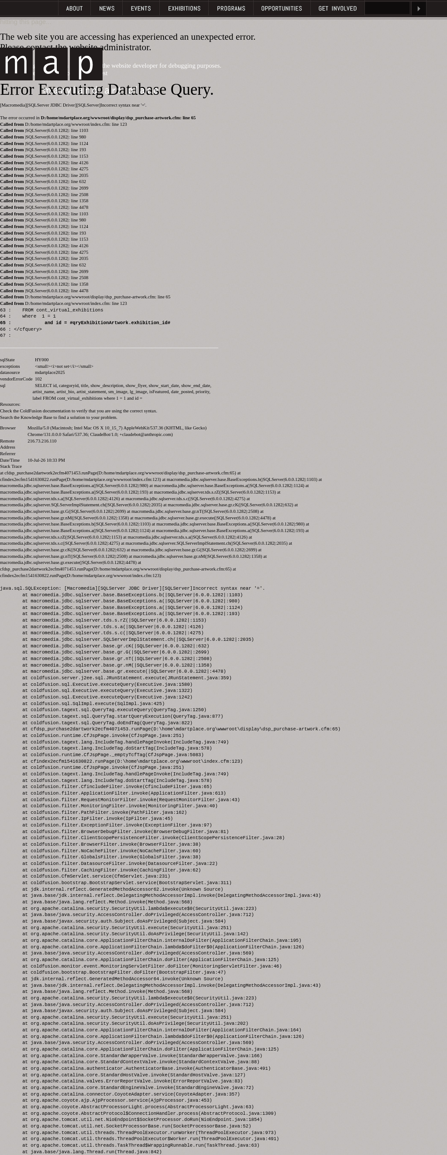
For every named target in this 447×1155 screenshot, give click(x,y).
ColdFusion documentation (45, 410)
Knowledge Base (36, 417)
